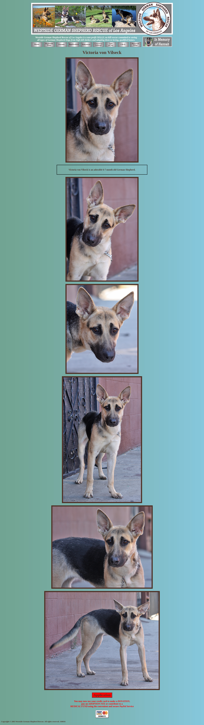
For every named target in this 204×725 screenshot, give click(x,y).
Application (102, 695)
